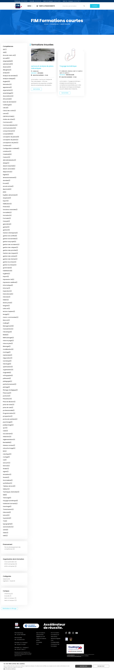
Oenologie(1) (7, 364)
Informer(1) (6, 288)
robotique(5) (7, 454)
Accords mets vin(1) (9, 55)
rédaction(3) (7, 436)
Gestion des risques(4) (10, 253)
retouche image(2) (9, 448)
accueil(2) (6, 58)
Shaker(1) (6, 469)
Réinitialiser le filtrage (9, 608)
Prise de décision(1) (9, 402)
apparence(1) (7, 87)
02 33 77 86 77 (21, 649)
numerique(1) (7, 361)
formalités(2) (7, 212)
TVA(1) (5, 521)
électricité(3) (7, 189)
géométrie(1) (7, 224)
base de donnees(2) (9, 102)
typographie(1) (8, 524)
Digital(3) (6, 175)
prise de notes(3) (8, 404)
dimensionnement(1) (9, 177)
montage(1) (7, 352)
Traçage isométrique (68, 66)
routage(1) (6, 457)
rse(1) (5, 460)
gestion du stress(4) (9, 262)
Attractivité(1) (7, 99)
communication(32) (9, 128)
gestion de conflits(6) (10, 236)
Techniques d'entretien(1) (11, 492)
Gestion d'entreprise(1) (10, 233)
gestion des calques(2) (10, 247)
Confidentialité (55, 642)
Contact (94, 6)
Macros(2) (6, 320)
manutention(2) (8, 329)
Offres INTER (39, 634)
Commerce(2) (7, 122)
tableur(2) (6, 489)
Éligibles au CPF (40, 636)
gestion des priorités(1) (10, 250)
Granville (70, 71)
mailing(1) (6, 323)
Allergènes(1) (7, 70)
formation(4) (7, 215)
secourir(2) (6, 463)
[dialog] (57, 666)
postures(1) (6, 396)
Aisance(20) (7, 67)
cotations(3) (7, 151)
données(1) (6, 180)
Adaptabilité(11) (8, 61)
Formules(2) (7, 218)
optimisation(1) (8, 367)
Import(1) (6, 276)
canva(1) (6, 113)
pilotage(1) (6, 387)
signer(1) (6, 471)
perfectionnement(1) (9, 384)
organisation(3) (8, 370)
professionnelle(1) (8, 410)
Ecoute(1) (6, 183)
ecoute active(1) (8, 186)
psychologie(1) (7, 422)
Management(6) (8, 326)
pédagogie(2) (7, 381)
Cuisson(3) (6, 157)
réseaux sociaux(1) (9, 445)
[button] (38, 669)
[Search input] (72, 6)
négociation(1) (7, 358)
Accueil (46, 24)
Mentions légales (55, 638)
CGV (52, 640)
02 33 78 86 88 (21, 634)
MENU (30, 6)
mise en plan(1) (8, 343)
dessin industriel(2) (9, 166)
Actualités (39, 642)
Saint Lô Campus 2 (64, 73)
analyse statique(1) (9, 78)
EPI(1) (4, 192)
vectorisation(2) (8, 527)
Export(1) (6, 201)
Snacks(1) (6, 477)
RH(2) (5, 451)
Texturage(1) (7, 498)
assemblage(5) (8, 93)
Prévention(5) (7, 399)
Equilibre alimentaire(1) (10, 195)
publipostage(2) (8, 425)
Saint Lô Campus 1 (77, 71)
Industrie (35, 75)
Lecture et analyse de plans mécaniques (42, 67)
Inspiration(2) (7, 291)
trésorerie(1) (7, 512)
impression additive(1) (10, 282)
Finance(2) (6, 207)
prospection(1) (7, 416)
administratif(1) (8, 64)
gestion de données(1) (10, 239)
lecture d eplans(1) (9, 311)
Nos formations (40, 633)
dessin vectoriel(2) (9, 169)
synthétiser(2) (7, 483)
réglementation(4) (9, 439)
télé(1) (5, 495)
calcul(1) (5, 108)
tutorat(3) (6, 515)
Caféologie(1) (7, 105)
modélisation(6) (8, 349)
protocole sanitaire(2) (10, 419)
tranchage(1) (7, 506)
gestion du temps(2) (9, 265)
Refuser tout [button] (101, 666)
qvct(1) (5, 428)
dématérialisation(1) (9, 160)
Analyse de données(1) (10, 76)
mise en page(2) (8, 340)
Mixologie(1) (7, 346)
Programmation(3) (9, 413)
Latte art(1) (6, 308)
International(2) (8, 294)
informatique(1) (8, 285)
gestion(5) (6, 230)
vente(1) (5, 530)
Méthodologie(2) (8, 338)
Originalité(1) (7, 372)
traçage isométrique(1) (10, 501)
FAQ (37, 644)
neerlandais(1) (7, 355)
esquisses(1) (7, 198)
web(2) (5, 535)
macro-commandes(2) (10, 317)
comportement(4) (9, 131)
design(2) (6, 163)
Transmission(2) (8, 509)
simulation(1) (7, 474)
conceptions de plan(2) (10, 142)
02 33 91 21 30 (21, 639)
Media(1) (5, 335)
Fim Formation (55, 633)
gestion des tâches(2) (10, 259)
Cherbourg (36, 71)
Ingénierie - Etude (43, 75)
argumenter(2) (8, 90)
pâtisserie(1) (7, 378)
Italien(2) (6, 300)
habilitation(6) (7, 271)
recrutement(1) (8, 434)
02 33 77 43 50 (21, 644)
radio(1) (5, 431)
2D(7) (5, 49)
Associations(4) (8, 96)
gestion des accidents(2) (11, 244)
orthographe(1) (8, 375)
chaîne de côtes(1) (9, 119)
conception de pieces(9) (11, 137)
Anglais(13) (6, 81)
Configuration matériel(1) (11, 148)
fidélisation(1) (7, 204)
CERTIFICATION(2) (8, 116)
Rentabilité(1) (7, 442)
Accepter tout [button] (83, 666)
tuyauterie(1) (7, 518)
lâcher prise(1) (7, 303)
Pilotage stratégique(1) (10, 390)
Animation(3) (7, 84)
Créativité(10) (7, 154)
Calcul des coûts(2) (9, 110)
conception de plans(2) (10, 140)
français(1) (6, 221)
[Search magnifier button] (84, 6)
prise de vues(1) (8, 407)
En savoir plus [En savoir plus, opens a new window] (19, 667)
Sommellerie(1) (8, 480)
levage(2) (6, 314)
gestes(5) (6, 227)
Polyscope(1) (7, 393)
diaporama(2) (7, 172)
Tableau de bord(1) (9, 486)
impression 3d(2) (8, 279)
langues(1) (6, 306)
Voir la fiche (36, 89)
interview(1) (6, 297)
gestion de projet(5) (9, 241)
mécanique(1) (7, 332)
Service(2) (6, 466)
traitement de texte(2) (10, 503)
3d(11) (5, 52)
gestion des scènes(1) (10, 256)
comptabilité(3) (8, 134)
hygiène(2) (6, 273)
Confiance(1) (7, 145)
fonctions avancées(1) (10, 209)
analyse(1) (6, 73)
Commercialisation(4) (10, 125)
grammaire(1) (7, 268)
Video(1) (5, 533)
